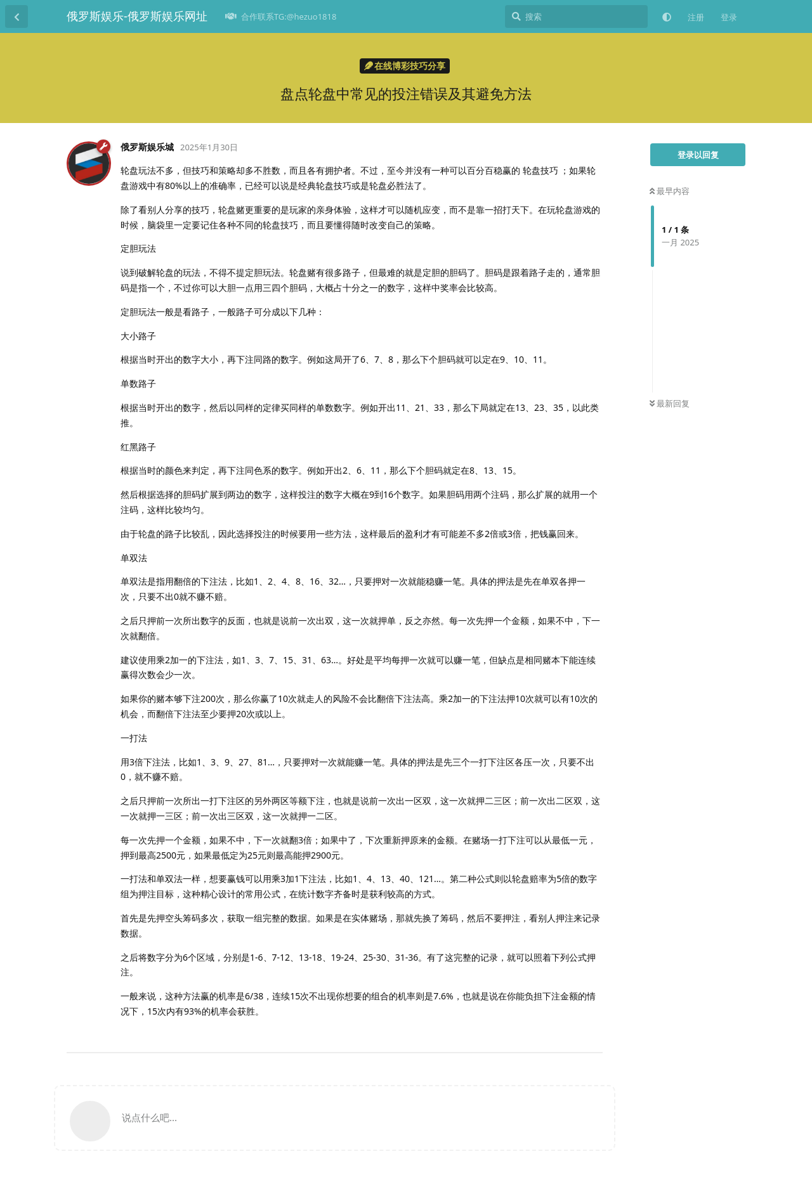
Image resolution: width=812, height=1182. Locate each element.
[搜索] (576, 16)
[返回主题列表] (16, 16)
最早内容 (670, 191)
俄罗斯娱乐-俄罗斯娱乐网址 (137, 15)
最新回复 (670, 403)
